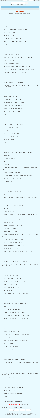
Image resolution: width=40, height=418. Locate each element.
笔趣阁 (6, 4)
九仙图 (30, 13)
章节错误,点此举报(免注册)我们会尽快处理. (14, 404)
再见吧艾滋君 (26, 413)
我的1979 (22, 13)
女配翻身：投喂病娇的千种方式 (12, 413)
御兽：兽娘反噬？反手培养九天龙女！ (8, 414)
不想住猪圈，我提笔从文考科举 (15, 414)
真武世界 (20, 13)
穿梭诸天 (18, 4)
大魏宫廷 (24, 13)
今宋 (25, 4)
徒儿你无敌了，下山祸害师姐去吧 (22, 414)
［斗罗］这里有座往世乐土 (21, 413)
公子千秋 (27, 4)
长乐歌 (21, 4)
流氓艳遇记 (28, 13)
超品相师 (18, 13)
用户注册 (38, 0)
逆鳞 (16, 13)
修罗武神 (15, 13)
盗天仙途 (16, 4)
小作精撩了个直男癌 (34, 414)
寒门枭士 (23, 4)
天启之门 (26, 13)
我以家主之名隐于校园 (29, 414)
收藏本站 (6, 0)
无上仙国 (13, 13)
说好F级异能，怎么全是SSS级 (31, 413)
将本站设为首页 (2, 0)
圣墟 (13, 4)
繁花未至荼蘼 (17, 413)
